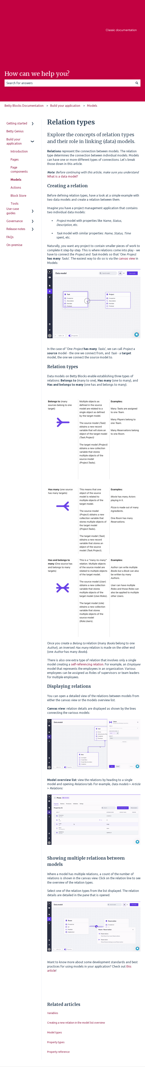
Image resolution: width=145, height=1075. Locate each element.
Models (92, 67)
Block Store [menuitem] (18, 157)
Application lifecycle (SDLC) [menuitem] (21, 219)
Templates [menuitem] (18, 173)
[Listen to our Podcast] (129, 1041)
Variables (52, 975)
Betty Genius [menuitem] (15, 93)
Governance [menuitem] (14, 242)
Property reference (58, 1013)
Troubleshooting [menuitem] (22, 201)
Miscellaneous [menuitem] (20, 209)
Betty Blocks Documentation (24, 67)
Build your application (65, 67)
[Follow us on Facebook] (113, 1041)
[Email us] (137, 1041)
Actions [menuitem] (16, 149)
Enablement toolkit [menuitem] (19, 191)
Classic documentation (121, 11)
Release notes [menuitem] (15, 250)
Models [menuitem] (16, 141)
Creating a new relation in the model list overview (76, 984)
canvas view (127, 220)
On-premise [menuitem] (14, 266)
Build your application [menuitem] (14, 103)
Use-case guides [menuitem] (12, 232)
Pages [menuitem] (15, 121)
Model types (54, 994)
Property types (56, 1004)
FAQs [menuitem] (10, 258)
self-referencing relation (87, 626)
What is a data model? (62, 138)
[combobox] (69, 45)
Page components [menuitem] (19, 131)
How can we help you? (37, 36)
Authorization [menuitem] (20, 181)
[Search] (136, 45)
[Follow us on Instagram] (121, 1041)
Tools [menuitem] (15, 165)
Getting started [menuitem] (16, 85)
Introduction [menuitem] (19, 113)
